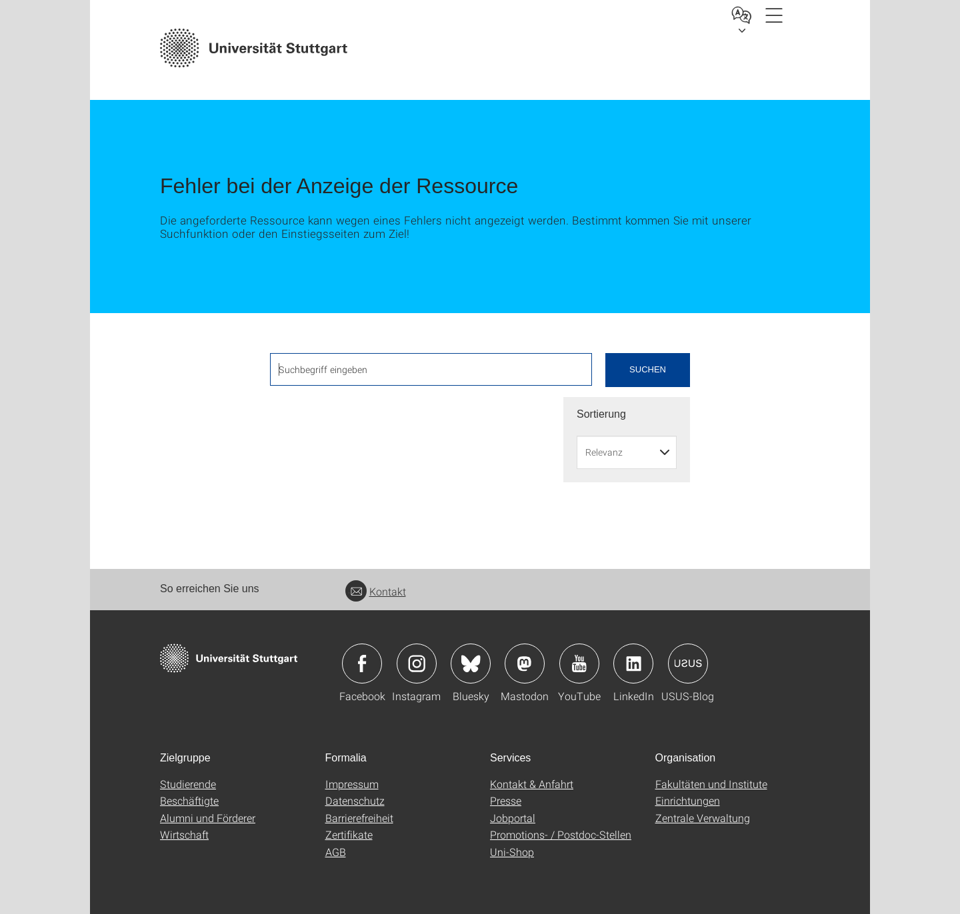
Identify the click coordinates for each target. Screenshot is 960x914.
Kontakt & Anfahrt (531, 784)
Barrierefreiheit (359, 818)
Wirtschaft (184, 834)
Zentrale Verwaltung (702, 818)
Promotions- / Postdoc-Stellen (560, 834)
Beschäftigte (189, 800)
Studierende (188, 784)
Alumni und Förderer (207, 818)
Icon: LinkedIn (633, 664)
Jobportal (512, 818)
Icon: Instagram (417, 664)
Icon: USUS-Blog (688, 664)
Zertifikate (349, 834)
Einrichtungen (687, 800)
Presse (505, 800)
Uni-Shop (512, 852)
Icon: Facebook (362, 664)
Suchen (647, 369)
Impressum (352, 784)
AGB (335, 852)
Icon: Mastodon (525, 664)
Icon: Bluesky (471, 664)
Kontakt (375, 591)
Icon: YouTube (579, 664)
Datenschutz (355, 800)
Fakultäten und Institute (711, 784)
